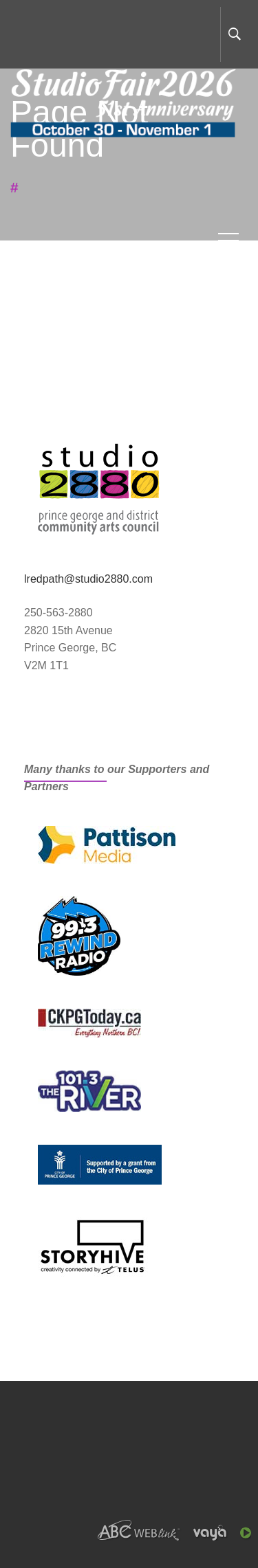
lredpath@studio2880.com (88, 579)
